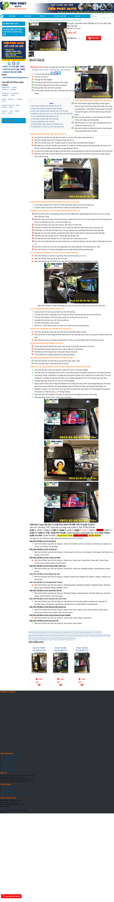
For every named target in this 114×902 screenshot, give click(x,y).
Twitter (11, 107)
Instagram (5, 95)
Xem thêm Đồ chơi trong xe (9, 766)
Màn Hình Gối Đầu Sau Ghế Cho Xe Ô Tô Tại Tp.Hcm (64, 20)
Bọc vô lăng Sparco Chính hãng (11, 758)
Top (1, 808)
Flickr (11, 111)
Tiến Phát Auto (11, 812)
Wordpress (5, 89)
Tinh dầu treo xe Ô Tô (7, 762)
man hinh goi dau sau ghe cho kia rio (40, 639)
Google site (5, 93)
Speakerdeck (6, 87)
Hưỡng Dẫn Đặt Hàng (7, 789)
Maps (18, 105)
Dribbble (19, 99)
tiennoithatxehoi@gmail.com (16, 77)
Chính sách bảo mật (7, 795)
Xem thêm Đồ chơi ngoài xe (9, 768)
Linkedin (4, 107)
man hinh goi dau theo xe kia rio (61, 635)
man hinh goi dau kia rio (40, 632)
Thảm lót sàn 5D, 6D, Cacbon (10, 756)
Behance (11, 99)
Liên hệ (77, 16)
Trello (3, 101)
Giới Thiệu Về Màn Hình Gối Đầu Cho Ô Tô (46, 106)
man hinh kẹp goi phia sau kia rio (39, 635)
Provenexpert (15, 93)
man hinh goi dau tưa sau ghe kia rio (60, 632)
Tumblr (4, 99)
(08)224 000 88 (10, 72)
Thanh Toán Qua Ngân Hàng (10, 791)
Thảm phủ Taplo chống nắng (10, 760)
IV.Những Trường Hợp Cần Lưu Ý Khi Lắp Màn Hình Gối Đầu (51, 114)
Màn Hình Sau (40, 20)
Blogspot (13, 89)
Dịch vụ (42, 16)
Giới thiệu (12, 16)
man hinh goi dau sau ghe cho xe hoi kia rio (87, 632)
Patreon (14, 87)
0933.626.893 (55, 70)
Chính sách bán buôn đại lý (9, 787)
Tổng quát (32, 60)
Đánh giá (41, 60)
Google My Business (8, 105)
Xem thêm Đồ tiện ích (7, 770)
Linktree (10, 113)
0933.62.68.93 (9, 69)
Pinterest (4, 111)
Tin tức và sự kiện (60, 16)
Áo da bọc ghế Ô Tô (7, 764)
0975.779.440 (9, 66)
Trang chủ (31, 20)
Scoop (13, 95)
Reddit (17, 111)
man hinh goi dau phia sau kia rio (64, 639)
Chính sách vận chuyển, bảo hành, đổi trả (14, 793)
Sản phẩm (27, 16)
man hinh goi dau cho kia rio (81, 635)
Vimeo (4, 113)
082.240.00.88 (66, 70)
